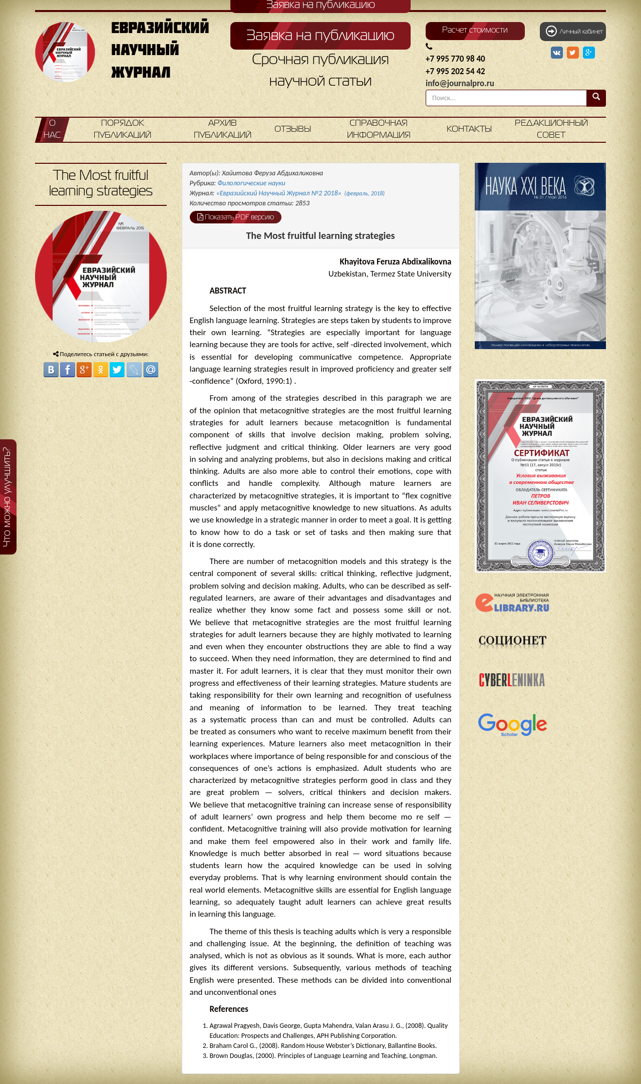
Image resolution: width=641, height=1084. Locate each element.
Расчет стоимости (475, 30)
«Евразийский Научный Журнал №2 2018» (300, 193)
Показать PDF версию (235, 216)
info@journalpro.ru (460, 83)
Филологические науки (251, 183)
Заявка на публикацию (320, 36)
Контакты (469, 129)
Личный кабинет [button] (574, 31)
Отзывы (292, 129)
